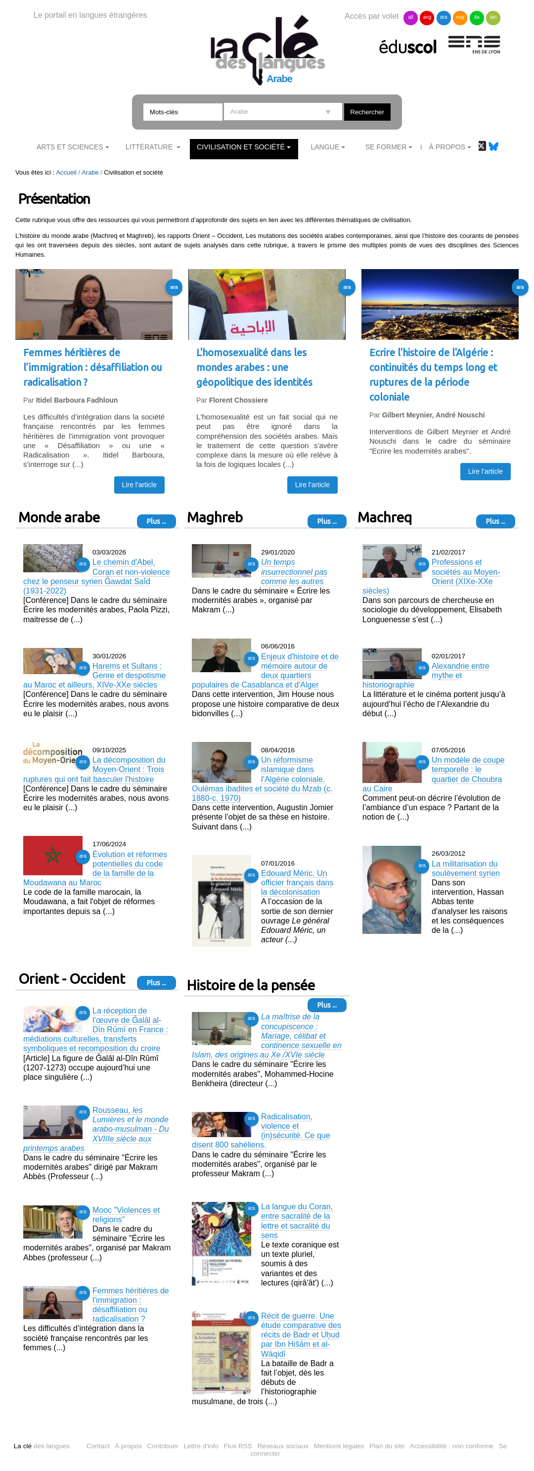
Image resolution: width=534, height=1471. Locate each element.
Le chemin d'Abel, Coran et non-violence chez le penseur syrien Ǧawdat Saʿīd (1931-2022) (96, 576)
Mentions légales (339, 1446)
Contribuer (162, 1446)
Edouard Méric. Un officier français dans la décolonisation (297, 882)
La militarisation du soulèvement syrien (466, 868)
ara (443, 17)
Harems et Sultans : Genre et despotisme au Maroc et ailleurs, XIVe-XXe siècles (94, 675)
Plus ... (156, 521)
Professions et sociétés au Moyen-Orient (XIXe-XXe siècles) (431, 576)
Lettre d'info (201, 1446)
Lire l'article (139, 485)
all (410, 17)
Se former (386, 147)
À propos (128, 1446)
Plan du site (386, 1446)
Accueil (66, 172)
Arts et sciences (70, 147)
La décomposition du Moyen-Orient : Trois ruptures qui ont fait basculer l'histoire (94, 769)
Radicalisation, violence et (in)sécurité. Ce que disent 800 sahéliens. (261, 1130)
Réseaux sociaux (283, 1446)
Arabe (90, 172)
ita (477, 17)
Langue (325, 147)
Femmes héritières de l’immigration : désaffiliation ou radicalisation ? (130, 1305)
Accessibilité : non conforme (451, 1446)
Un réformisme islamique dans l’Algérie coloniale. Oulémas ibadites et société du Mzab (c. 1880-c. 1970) (262, 779)
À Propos (447, 147)
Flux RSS (238, 1446)
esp (460, 17)
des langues (42, 1446)
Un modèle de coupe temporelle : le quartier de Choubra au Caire (433, 774)
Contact (98, 1446)
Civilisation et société (241, 147)
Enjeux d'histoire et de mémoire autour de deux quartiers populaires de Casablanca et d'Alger (265, 671)
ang (427, 17)
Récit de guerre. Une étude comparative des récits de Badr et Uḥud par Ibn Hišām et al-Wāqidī (301, 1335)
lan (493, 17)
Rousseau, (96, 1129)
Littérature (150, 147)
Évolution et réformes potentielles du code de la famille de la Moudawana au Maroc (95, 868)
